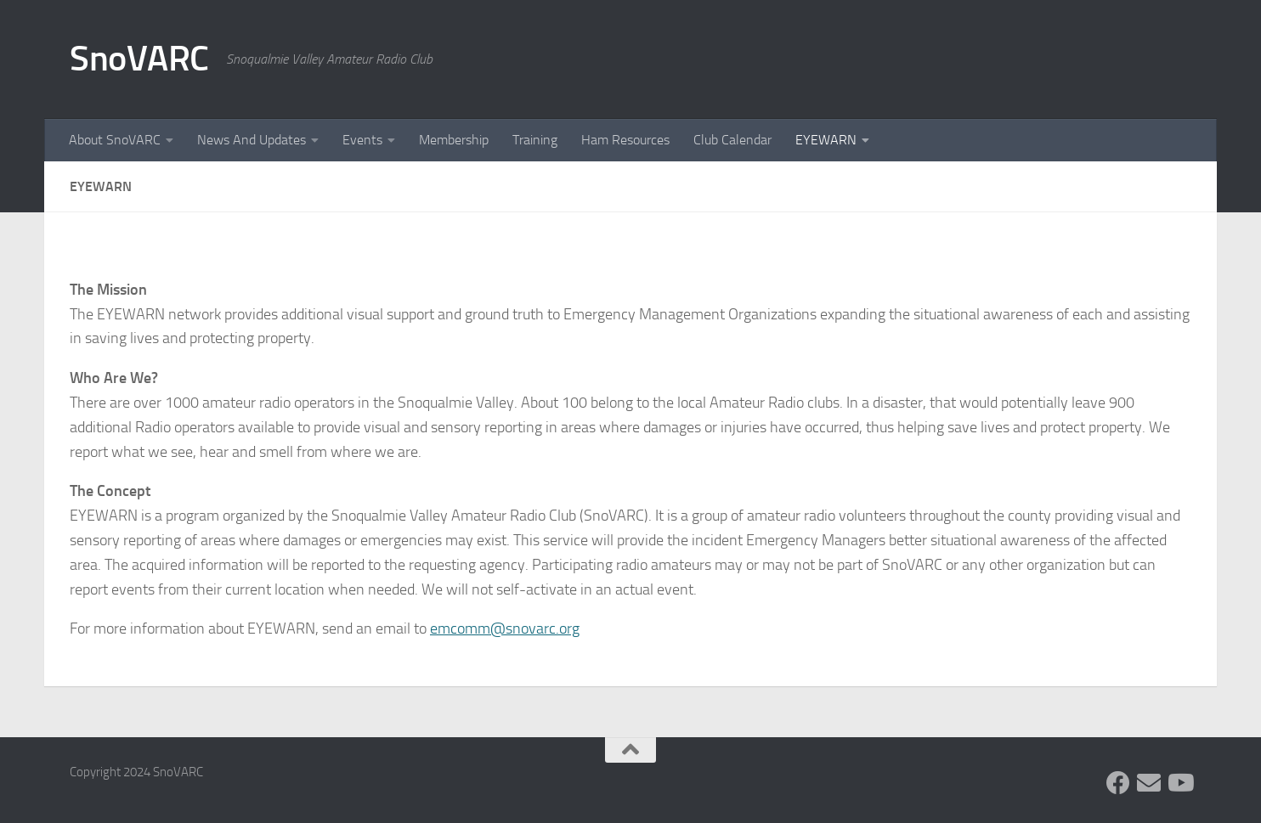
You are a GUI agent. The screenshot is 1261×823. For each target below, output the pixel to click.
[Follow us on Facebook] (1118, 783)
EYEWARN (826, 140)
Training (534, 140)
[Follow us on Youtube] (1179, 783)
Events (362, 140)
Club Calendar (732, 140)
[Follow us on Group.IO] (1149, 783)
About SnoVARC (115, 140)
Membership (454, 140)
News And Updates (251, 140)
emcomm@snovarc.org (505, 628)
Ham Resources (625, 140)
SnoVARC (139, 58)
